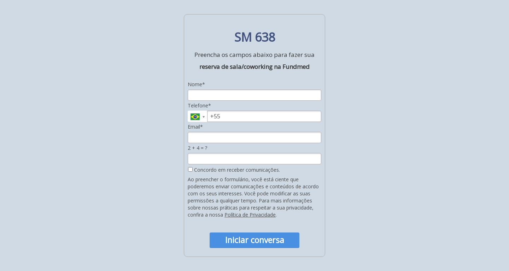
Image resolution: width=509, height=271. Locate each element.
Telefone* (199, 105)
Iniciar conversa (254, 240)
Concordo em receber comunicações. (234, 170)
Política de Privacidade (250, 214)
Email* (195, 127)
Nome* (196, 84)
